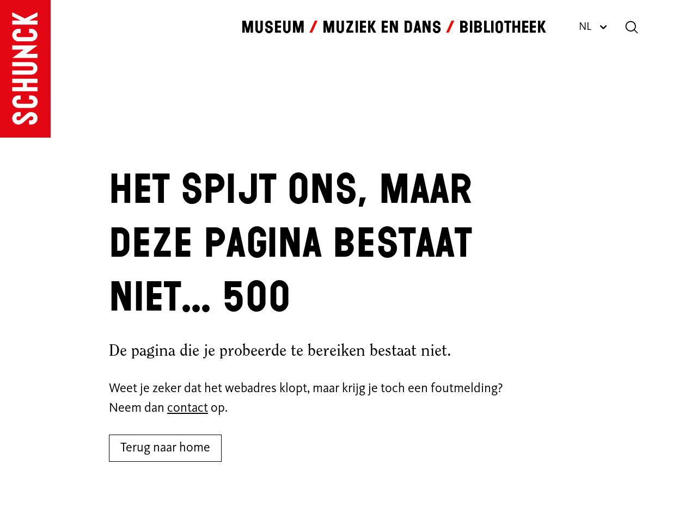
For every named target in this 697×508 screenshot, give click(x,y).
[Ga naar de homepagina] (25, 69)
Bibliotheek (502, 27)
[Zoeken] (631, 27)
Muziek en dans (382, 27)
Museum (273, 27)
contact (187, 408)
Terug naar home (165, 448)
